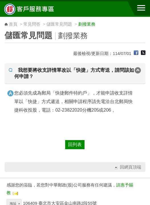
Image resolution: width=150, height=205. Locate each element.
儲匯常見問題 (59, 24)
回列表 (75, 144)
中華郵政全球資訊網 (35, 9)
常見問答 (31, 24)
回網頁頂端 (130, 167)
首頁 (13, 24)
